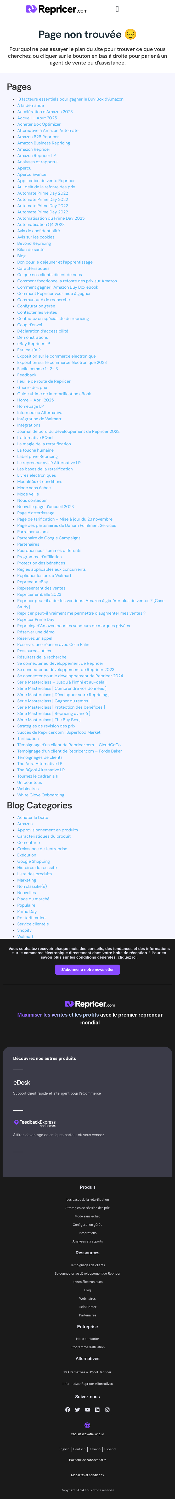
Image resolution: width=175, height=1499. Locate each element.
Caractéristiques (33, 268)
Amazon (25, 823)
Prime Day (27, 911)
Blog (21, 256)
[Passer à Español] (110, 1449)
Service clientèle (33, 924)
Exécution (26, 855)
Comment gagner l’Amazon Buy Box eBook (57, 287)
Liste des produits (34, 874)
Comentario (28, 842)
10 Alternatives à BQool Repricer (87, 1372)
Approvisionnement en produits (47, 830)
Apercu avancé (31, 174)
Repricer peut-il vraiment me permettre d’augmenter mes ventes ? (81, 613)
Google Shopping (33, 861)
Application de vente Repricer (46, 180)
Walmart (25, 936)
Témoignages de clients (40, 757)
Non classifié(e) (32, 886)
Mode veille (28, 494)
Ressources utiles (34, 651)
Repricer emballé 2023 (39, 594)
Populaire (26, 905)
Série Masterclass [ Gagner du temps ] (54, 701)
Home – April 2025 (35, 400)
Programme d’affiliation (39, 556)
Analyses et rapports (37, 162)
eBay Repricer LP (33, 343)
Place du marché (33, 899)
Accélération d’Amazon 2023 (45, 111)
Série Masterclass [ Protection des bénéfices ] (61, 707)
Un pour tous (29, 782)
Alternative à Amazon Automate (47, 130)
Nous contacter (32, 500)
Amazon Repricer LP (36, 155)
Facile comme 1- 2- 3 (37, 368)
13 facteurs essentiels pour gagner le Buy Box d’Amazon (70, 99)
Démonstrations (32, 337)
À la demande (30, 105)
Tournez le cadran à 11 (37, 776)
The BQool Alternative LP (41, 770)
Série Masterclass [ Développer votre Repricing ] (63, 694)
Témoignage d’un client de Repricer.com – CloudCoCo (69, 745)
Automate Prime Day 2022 (42, 193)
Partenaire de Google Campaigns (49, 538)
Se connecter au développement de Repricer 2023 (65, 669)
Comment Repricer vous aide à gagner (54, 293)
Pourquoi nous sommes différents (49, 550)
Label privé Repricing (37, 456)
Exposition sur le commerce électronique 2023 (62, 362)
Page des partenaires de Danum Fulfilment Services (66, 525)
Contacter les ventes (37, 312)
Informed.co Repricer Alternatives (88, 1383)
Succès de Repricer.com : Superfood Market (58, 732)
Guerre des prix (32, 387)
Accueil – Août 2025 (37, 118)
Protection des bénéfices (41, 563)
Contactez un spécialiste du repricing (53, 318)
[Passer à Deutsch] (79, 1449)
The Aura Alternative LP (39, 763)
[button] (117, 9)
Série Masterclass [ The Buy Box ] (49, 719)
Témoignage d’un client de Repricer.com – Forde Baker (69, 751)
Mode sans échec (34, 488)
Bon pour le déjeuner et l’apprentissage (55, 262)
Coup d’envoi (29, 325)
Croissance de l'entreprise (42, 848)
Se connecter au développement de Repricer (60, 663)
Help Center (88, 1306)
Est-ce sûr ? (29, 350)
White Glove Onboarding (40, 795)
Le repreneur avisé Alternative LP (49, 462)
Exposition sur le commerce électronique (56, 356)
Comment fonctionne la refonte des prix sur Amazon (67, 281)
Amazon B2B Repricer (38, 136)
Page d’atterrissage (35, 513)
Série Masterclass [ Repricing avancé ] (53, 713)
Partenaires (28, 544)
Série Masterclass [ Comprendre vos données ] (61, 688)
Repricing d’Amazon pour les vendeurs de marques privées (73, 625)
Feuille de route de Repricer (44, 381)
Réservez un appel (34, 638)
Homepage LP (30, 406)
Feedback (26, 375)
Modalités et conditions (39, 481)
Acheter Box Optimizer (39, 124)
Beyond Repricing (34, 243)
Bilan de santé (30, 249)
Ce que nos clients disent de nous (49, 274)
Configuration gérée (36, 306)
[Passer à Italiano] (95, 1449)
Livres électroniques (36, 475)
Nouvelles (26, 892)
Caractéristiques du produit (44, 836)
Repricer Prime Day (35, 619)
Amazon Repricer (33, 149)
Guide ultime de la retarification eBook (54, 393)
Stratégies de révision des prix (46, 726)
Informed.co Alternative (39, 412)
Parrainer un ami (33, 531)
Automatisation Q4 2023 (41, 224)
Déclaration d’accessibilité (42, 331)
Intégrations (28, 425)
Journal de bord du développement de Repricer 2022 (68, 431)
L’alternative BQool (35, 437)
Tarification (28, 738)
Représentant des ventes (41, 588)
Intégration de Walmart (39, 419)
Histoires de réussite (37, 867)
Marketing (26, 880)
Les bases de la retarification (45, 469)
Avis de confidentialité (38, 231)
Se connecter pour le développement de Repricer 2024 (70, 676)
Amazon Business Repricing (43, 143)
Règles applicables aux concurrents (51, 569)
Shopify (24, 930)
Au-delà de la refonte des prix (46, 187)
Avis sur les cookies (35, 237)
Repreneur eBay (32, 582)
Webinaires (28, 788)
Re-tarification (31, 917)
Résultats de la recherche (41, 657)
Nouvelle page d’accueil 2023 (45, 506)
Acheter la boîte (32, 817)
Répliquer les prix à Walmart (44, 575)
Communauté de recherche (43, 299)
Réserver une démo (35, 632)
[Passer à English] (64, 1449)
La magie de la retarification (44, 444)
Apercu (24, 168)
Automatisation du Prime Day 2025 (51, 218)
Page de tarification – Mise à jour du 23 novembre (64, 519)
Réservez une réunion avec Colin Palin (53, 644)
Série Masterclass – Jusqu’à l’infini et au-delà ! (61, 682)
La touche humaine (35, 450)
